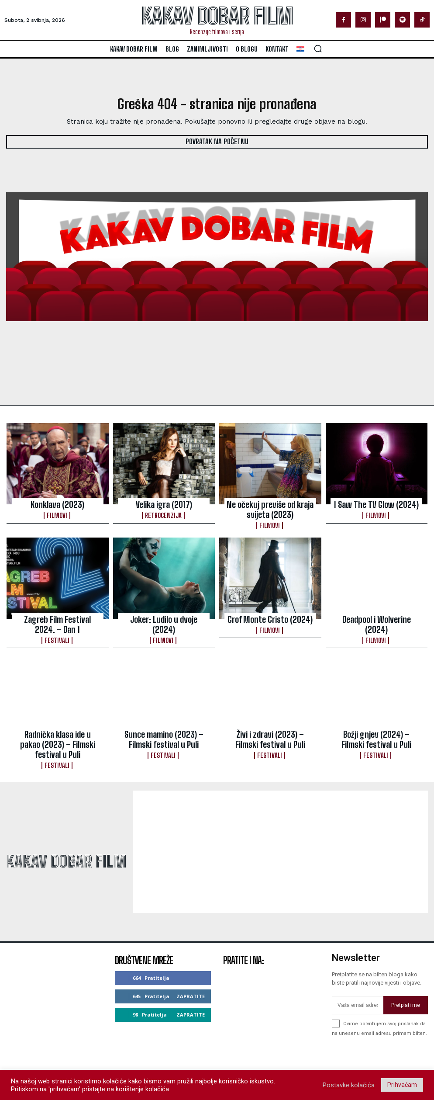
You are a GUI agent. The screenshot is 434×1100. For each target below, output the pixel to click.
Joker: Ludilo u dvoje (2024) (164, 614)
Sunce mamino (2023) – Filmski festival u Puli (164, 728)
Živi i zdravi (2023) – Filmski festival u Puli (270, 728)
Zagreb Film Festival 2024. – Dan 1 (57, 617)
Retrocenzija (164, 513)
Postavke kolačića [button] (349, 1085)
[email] (358, 980)
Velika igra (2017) (164, 503)
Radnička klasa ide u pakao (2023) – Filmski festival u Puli (57, 728)
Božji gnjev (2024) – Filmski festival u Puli (376, 728)
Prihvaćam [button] (402, 1084)
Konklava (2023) (57, 503)
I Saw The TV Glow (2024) (376, 503)
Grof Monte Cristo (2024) (270, 614)
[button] (318, 48)
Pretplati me (405, 980)
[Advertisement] (280, 827)
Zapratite (190, 970)
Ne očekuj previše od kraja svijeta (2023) (270, 507)
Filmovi (57, 513)
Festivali (57, 631)
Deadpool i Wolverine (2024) (376, 614)
